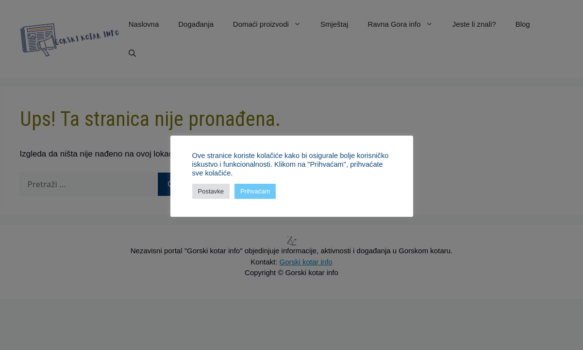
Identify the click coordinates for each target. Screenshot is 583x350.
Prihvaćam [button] (255, 191)
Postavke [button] (211, 191)
